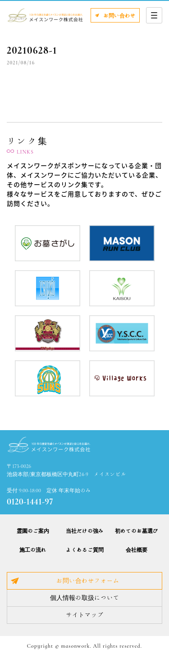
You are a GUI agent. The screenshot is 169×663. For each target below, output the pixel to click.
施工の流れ (32, 549)
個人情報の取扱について (84, 598)
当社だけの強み (85, 530)
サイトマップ (85, 615)
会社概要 (136, 549)
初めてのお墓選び (136, 530)
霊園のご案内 (33, 530)
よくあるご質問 (85, 549)
